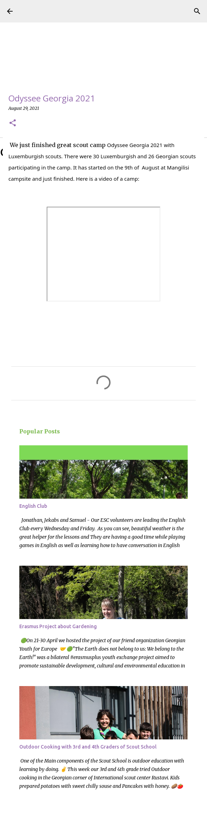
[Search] (197, 11)
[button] (12, 123)
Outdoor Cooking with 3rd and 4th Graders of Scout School (87, 747)
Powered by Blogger (103, 821)
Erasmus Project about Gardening (58, 626)
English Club (33, 506)
